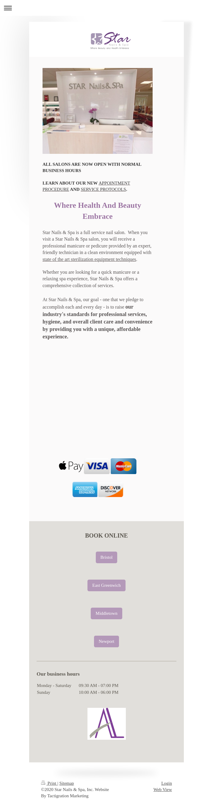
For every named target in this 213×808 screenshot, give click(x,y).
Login (166, 783)
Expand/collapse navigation (106, 7)
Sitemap (66, 783)
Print (49, 783)
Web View (163, 789)
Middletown (106, 613)
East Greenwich (106, 585)
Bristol (107, 557)
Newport (107, 641)
